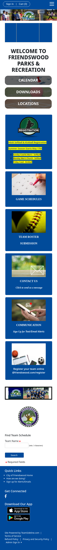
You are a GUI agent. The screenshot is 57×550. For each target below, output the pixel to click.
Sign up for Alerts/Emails (18, 481)
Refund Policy (11, 539)
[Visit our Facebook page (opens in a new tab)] (6, 496)
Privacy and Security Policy (36, 539)
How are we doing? (15, 478)
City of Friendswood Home (19, 475)
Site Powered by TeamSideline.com (22, 532)
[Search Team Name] (16, 445)
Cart (23, 4)
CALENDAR (28, 80)
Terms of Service (13, 535)
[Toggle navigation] (52, 4)
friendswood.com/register (29, 372)
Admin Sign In (14, 542)
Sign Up (17, 331)
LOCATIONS (28, 103)
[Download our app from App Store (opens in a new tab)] (18, 509)
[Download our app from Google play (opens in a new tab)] (18, 517)
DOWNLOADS (28, 92)
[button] (7, 393)
